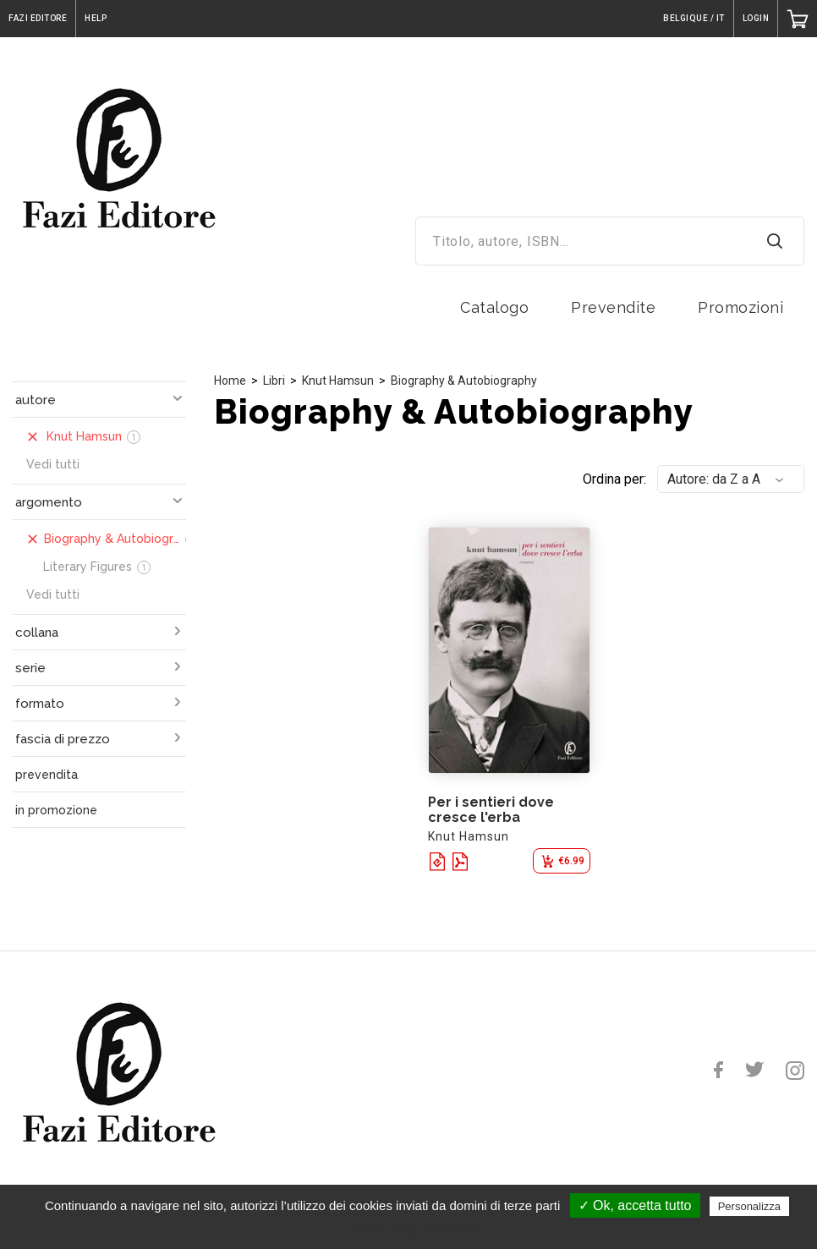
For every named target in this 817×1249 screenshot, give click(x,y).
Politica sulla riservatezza (416, 1229)
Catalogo (494, 307)
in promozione (56, 810)
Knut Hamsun (338, 380)
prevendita (46, 774)
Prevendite (613, 307)
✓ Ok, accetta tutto (635, 1205)
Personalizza (749, 1206)
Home (230, 380)
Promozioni (740, 307)
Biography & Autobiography (464, 380)
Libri (274, 380)
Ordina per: (614, 479)
